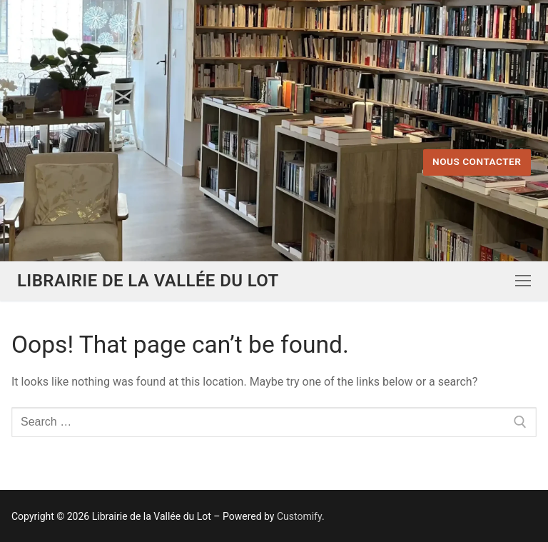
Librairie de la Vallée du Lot (148, 281)
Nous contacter (476, 161)
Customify (299, 516)
